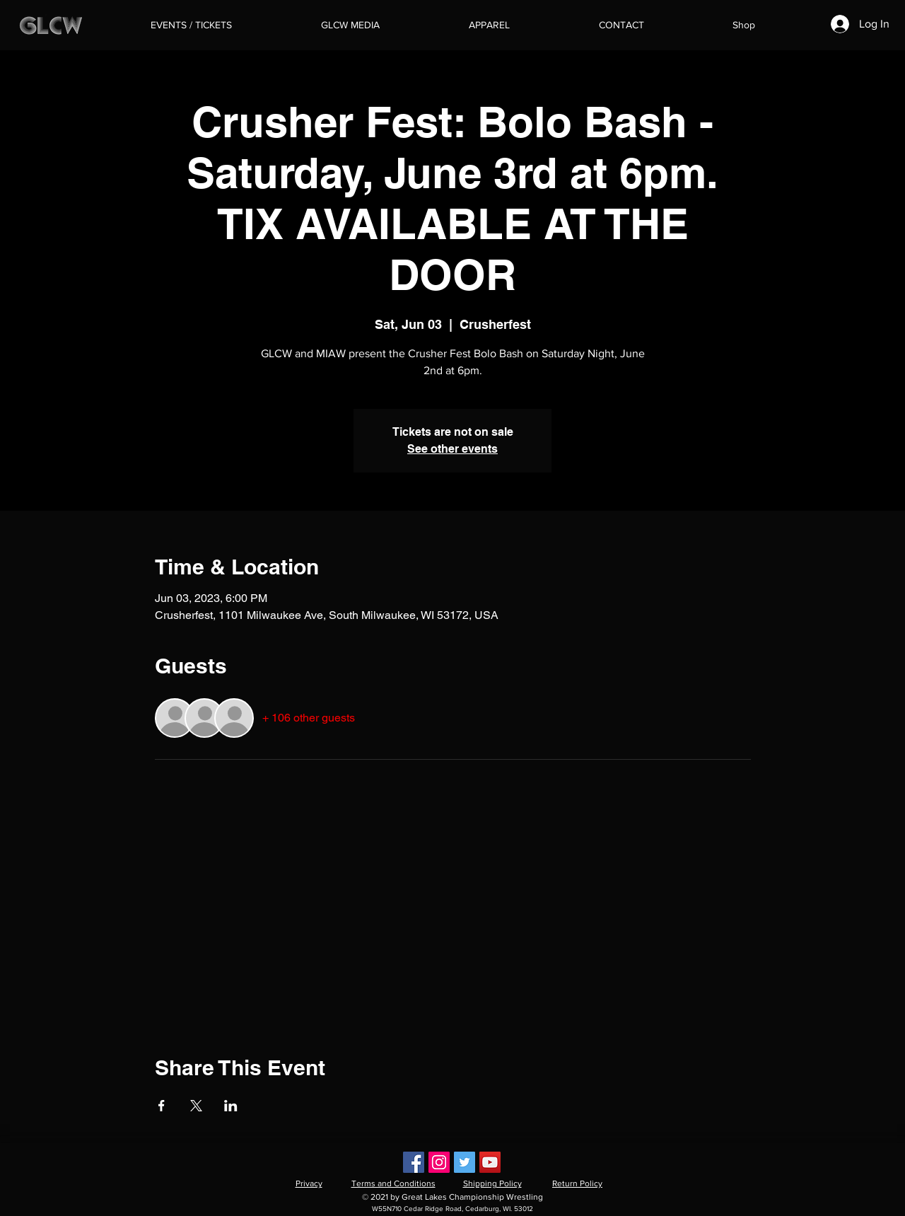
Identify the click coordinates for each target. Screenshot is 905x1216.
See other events (452, 449)
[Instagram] (439, 1162)
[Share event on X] (196, 1105)
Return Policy (577, 1183)
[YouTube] (490, 1162)
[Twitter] (464, 1162)
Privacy (309, 1183)
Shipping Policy (492, 1183)
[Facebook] (413, 1162)
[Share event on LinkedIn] (231, 1105)
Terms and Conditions (393, 1183)
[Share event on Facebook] (161, 1105)
